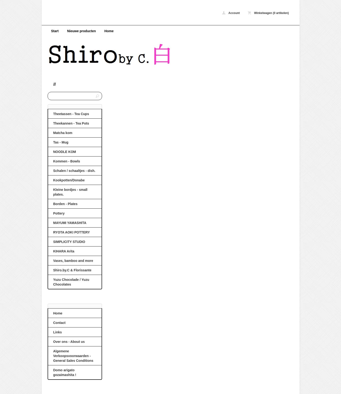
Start (55, 31)
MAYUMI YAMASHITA (69, 223)
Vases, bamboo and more (73, 261)
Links (57, 332)
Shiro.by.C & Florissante (72, 270)
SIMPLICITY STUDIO (69, 242)
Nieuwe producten (81, 31)
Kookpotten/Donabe (69, 180)
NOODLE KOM (64, 152)
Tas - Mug (60, 142)
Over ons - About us (69, 342)
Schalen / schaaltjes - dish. (74, 171)
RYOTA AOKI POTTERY (71, 232)
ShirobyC (110, 13)
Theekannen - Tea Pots (71, 123)
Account (231, 13)
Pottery (59, 213)
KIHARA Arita (63, 251)
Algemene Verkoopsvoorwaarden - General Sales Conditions (73, 356)
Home (109, 31)
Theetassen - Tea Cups (71, 114)
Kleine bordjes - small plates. (70, 192)
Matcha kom (62, 133)
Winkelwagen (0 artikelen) (268, 13)
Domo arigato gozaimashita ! (64, 372)
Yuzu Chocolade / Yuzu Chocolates (71, 282)
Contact (59, 323)
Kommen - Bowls (66, 161)
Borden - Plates (65, 204)
